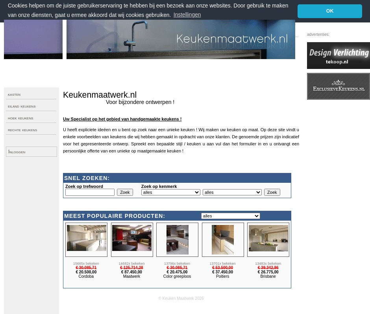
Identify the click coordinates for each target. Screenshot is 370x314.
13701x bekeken (223, 264)
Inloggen (16, 151)
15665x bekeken (86, 264)
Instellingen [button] (187, 15)
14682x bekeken (131, 264)
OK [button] (330, 11)
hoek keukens (20, 118)
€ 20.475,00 (177, 272)
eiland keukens (21, 106)
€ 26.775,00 (268, 272)
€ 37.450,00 (222, 272)
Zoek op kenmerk (159, 186)
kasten (14, 94)
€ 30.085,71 (86, 268)
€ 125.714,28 (131, 268)
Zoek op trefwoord (84, 186)
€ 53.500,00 (222, 268)
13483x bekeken (268, 264)
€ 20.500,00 (86, 272)
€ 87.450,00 (131, 272)
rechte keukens (22, 129)
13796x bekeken (177, 264)
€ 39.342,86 (268, 268)
